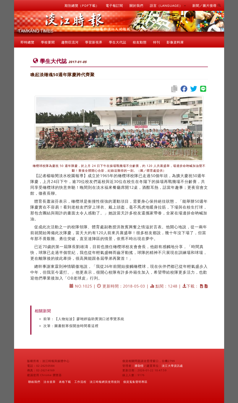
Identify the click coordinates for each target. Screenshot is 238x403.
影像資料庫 (175, 42)
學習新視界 (93, 42)
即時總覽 (27, 42)
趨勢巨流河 (70, 42)
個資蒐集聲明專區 (135, 382)
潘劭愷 (139, 366)
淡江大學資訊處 (172, 366)
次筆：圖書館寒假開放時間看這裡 (71, 325)
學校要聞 (48, 42)
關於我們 (136, 5)
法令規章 (50, 382)
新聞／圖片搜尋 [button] (206, 5)
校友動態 (140, 42)
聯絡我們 (34, 382)
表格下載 (65, 382)
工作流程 (80, 382)
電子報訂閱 (114, 5)
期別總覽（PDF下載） (82, 5)
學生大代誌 (117, 42)
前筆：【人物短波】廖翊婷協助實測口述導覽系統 (83, 318)
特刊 (156, 42)
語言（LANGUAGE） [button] (168, 5)
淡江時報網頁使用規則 (105, 382)
